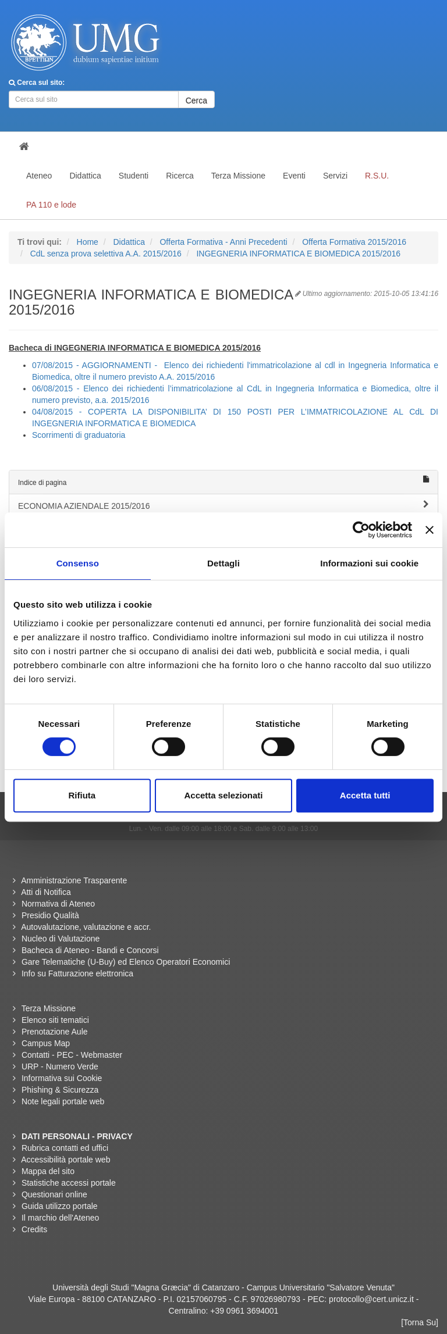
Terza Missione (49, 1008)
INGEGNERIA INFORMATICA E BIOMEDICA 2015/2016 (298, 253)
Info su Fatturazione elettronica (77, 973)
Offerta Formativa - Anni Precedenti (223, 242)
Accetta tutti (365, 795)
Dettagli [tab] (223, 563)
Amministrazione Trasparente (74, 880)
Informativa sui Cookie (62, 1078)
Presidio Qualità (50, 915)
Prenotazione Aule (55, 1031)
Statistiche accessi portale (69, 1182)
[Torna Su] (419, 1322)
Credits (34, 1229)
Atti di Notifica (46, 892)
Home (87, 242)
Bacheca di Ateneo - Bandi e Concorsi (90, 950)
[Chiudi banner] (429, 530)
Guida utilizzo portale (60, 1206)
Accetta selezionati (223, 795)
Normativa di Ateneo (58, 903)
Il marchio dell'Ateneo (60, 1217)
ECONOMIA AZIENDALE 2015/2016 (223, 505)
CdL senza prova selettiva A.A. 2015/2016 (106, 253)
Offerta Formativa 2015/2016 (354, 242)
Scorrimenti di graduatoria (78, 435)
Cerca (196, 100)
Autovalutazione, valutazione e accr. (86, 927)
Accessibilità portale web (65, 1159)
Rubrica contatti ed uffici (65, 1148)
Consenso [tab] (77, 563)
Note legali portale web (63, 1101)
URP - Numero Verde (60, 1066)
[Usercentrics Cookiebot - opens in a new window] (361, 529)
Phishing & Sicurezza (60, 1089)
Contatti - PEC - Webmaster (72, 1055)
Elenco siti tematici (55, 1020)
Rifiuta (81, 795)
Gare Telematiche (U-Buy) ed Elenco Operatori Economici (126, 961)
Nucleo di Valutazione (61, 938)
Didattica (128, 242)
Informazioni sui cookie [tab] (369, 563)
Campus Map (46, 1043)
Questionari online (54, 1194)
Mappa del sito (48, 1171)
